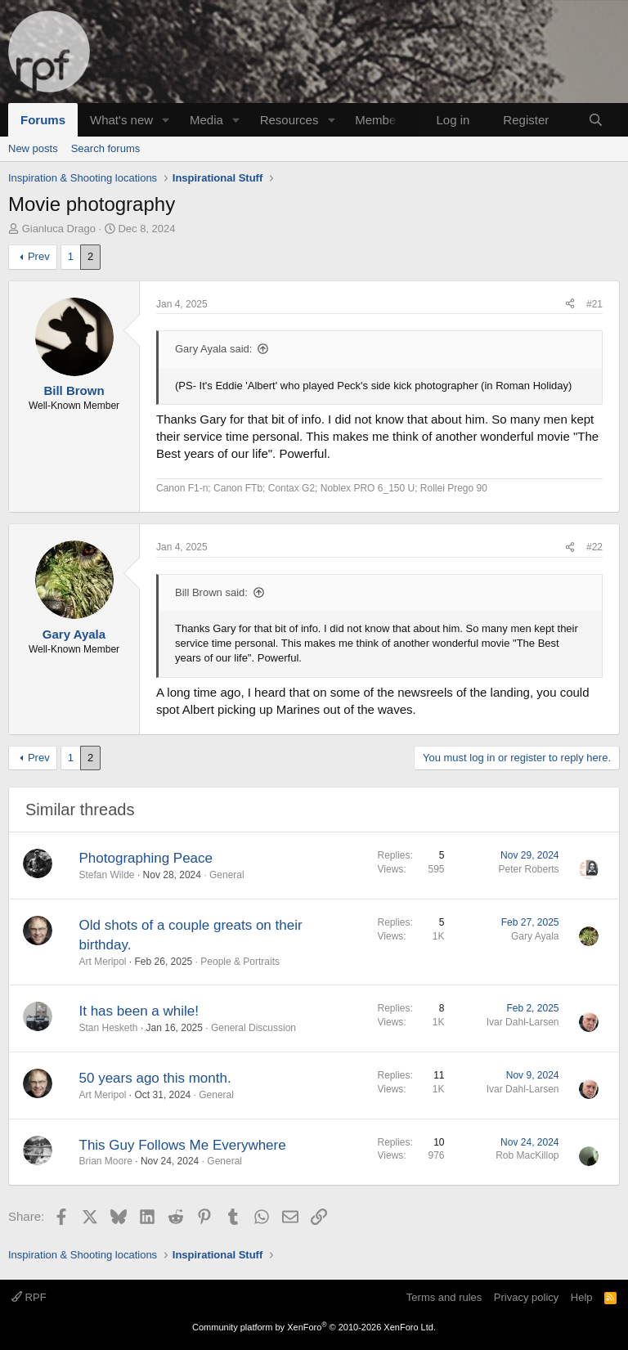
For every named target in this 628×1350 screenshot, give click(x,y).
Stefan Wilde (107, 875)
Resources (289, 120)
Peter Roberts (528, 869)
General (226, 875)
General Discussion (253, 1028)
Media (206, 120)
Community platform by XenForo (314, 1327)
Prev (39, 256)
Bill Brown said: (211, 592)
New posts (33, 148)
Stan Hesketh (108, 1028)
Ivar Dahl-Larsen (523, 1022)
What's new (121, 120)
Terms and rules (444, 1297)
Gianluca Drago (59, 228)
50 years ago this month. (155, 1078)
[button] (166, 120)
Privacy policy (526, 1297)
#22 (594, 547)
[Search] (596, 120)
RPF (29, 1297)
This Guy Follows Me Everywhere (182, 1145)
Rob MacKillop (527, 1155)
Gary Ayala (534, 936)
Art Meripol (103, 961)
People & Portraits (240, 961)
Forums (42, 120)
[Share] (570, 304)
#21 (594, 304)
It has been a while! (139, 1011)
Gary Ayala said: (213, 349)
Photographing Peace (146, 858)
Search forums (106, 148)
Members (380, 120)
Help (582, 1297)
